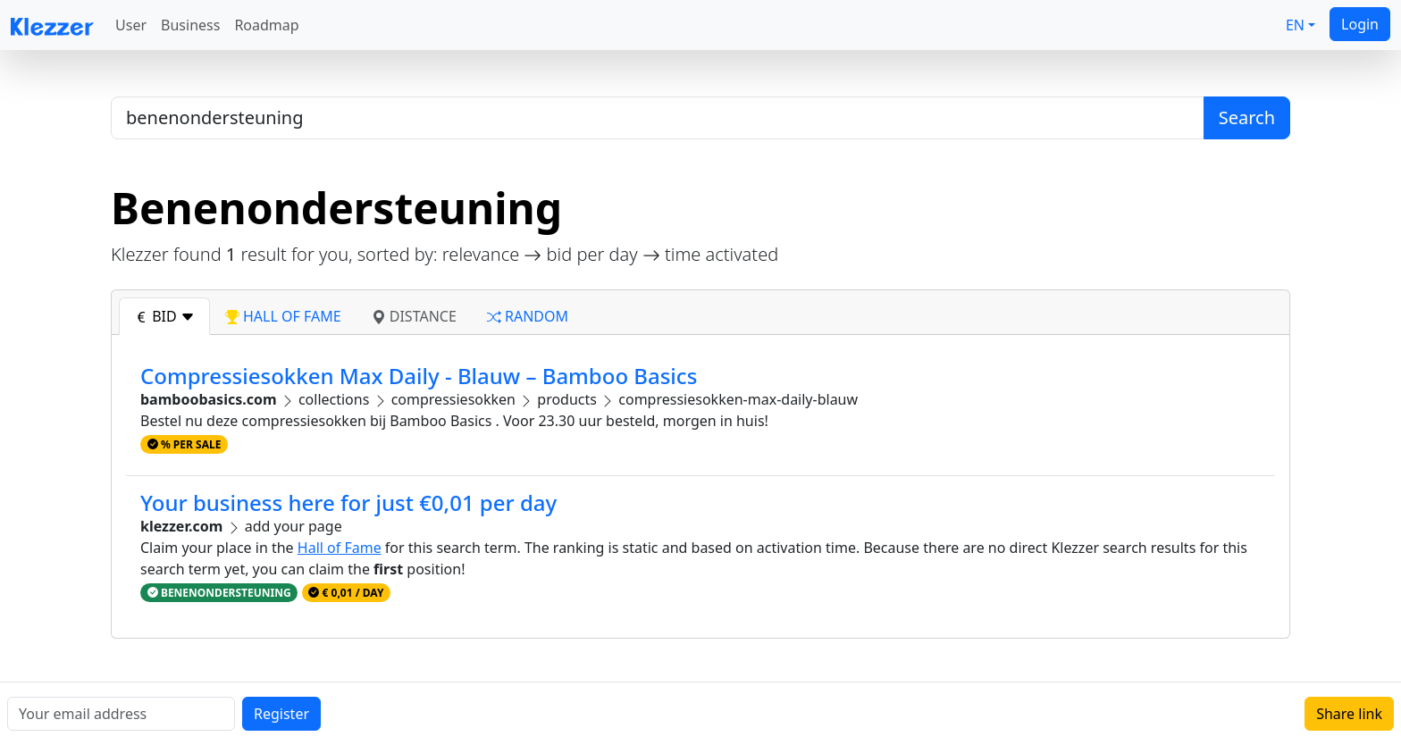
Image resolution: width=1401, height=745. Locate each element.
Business (190, 25)
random (527, 316)
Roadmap (266, 25)
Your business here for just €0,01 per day (348, 502)
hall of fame (283, 316)
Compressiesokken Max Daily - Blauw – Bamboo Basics (418, 375)
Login (1360, 24)
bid (164, 316)
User (131, 25)
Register (281, 714)
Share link (1349, 714)
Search (1247, 117)
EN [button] (1295, 25)
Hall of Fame (340, 547)
